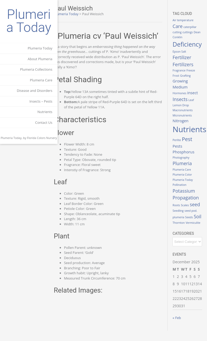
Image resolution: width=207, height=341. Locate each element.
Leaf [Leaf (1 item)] (193, 100)
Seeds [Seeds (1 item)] (178, 222)
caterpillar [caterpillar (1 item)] (192, 27)
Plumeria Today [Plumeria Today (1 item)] (185, 180)
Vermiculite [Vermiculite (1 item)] (182, 233)
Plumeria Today (28, 21)
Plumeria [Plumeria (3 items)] (184, 163)
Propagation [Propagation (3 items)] (188, 197)
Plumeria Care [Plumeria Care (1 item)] (184, 169)
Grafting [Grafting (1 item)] (187, 75)
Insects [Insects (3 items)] (182, 99)
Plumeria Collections (36, 69)
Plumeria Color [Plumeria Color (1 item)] (184, 174)
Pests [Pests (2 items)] (179, 146)
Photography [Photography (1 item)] (183, 157)
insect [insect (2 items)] (194, 92)
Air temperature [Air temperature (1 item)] (185, 20)
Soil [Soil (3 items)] (187, 222)
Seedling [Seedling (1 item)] (191, 210)
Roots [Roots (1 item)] (178, 203)
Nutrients (44, 111)
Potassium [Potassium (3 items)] (186, 191)
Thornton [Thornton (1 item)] (181, 228)
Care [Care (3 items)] (180, 26)
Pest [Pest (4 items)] (189, 139)
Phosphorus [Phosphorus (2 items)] (186, 151)
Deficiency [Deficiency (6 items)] (189, 44)
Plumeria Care (41, 80)
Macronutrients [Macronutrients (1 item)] (185, 110)
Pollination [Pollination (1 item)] (182, 185)
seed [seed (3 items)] (180, 209)
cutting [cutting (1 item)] (179, 32)
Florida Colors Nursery (42, 138)
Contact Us (43, 122)
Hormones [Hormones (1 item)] (182, 93)
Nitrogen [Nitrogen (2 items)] (183, 120)
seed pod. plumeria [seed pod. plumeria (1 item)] (187, 215)
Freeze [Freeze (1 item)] (193, 70)
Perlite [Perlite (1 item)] (179, 140)
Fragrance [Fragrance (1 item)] (181, 70)
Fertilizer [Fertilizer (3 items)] (184, 57)
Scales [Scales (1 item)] (187, 203)
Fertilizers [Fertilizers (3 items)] (185, 64)
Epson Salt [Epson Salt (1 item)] (181, 51)
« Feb (179, 328)
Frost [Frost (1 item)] (178, 75)
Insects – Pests (40, 101)
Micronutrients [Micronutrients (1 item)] (184, 115)
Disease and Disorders (34, 90)
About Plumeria (40, 59)
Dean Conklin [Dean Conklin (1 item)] (183, 37)
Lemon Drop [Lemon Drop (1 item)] (183, 105)
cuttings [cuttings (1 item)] (190, 32)
